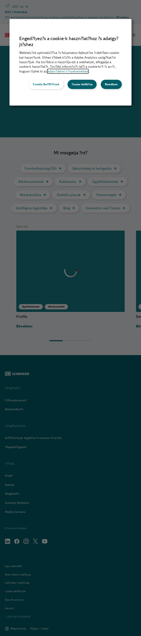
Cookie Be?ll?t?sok (46, 84)
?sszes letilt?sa (82, 84)
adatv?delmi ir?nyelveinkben (67, 71)
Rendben (111, 84)
